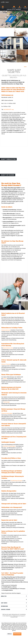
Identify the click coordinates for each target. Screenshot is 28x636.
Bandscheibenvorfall (8, 348)
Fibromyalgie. (6, 402)
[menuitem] (3, 7)
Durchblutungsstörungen (16, 480)
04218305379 (7, 109)
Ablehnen (9, 633)
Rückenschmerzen (5, 330)
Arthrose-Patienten (5, 364)
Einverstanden (17, 633)
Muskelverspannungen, (6, 413)
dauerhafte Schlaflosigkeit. (9, 446)
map (13, 109)
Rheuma (5, 378)
